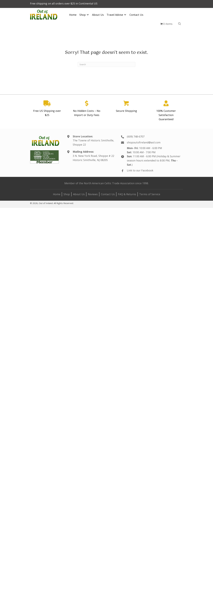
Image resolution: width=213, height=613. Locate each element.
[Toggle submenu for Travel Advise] (125, 14)
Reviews (93, 194)
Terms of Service (149, 194)
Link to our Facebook (140, 170)
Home (56, 194)
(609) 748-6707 (135, 136)
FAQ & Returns (127, 194)
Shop (66, 194)
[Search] (106, 64)
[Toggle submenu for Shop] (87, 14)
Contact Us (108, 194)
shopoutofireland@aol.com (143, 142)
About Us (79, 194)
